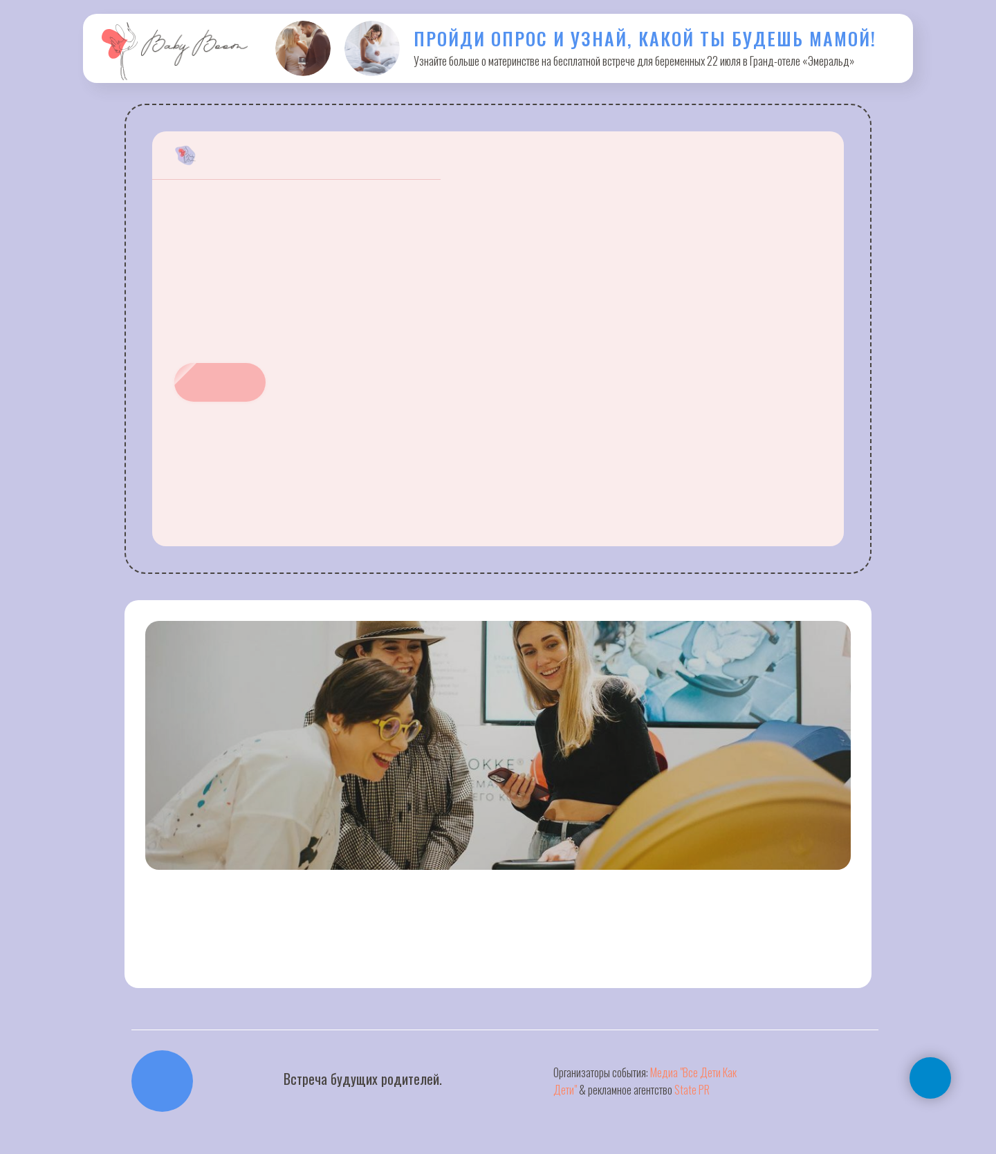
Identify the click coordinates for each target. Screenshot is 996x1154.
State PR (692, 1089)
